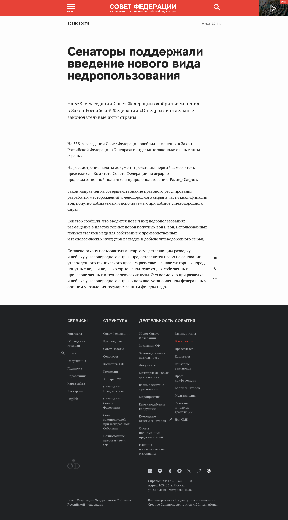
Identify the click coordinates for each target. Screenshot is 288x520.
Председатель (185, 349)
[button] (71, 8)
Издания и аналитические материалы (152, 449)
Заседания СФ (149, 346)
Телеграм (189, 471)
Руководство (112, 341)
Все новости (78, 23)
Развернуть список (215, 278)
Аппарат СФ (112, 379)
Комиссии (110, 372)
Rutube (199, 471)
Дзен (160, 471)
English (72, 399)
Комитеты (182, 356)
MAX (179, 471)
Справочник (76, 376)
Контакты (74, 334)
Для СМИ (181, 419)
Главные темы (185, 334)
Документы (147, 365)
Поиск (72, 353)
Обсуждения (76, 361)
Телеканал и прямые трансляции (184, 407)
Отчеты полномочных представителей (151, 432)
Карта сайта (76, 384)
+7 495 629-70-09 (181, 481)
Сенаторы (110, 356)
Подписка (74, 368)
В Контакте (215, 258)
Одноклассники (215, 268)
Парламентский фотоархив (209, 471)
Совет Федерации (116, 334)
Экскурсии (75, 391)
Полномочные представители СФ (114, 440)
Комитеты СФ (113, 364)
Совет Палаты (113, 349)
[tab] (215, 270)
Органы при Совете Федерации (112, 403)
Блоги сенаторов (187, 388)
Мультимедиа (185, 395)
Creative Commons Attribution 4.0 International (183, 504)
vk (150, 471)
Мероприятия (149, 397)
